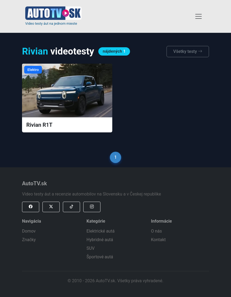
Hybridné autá (99, 239)
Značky (29, 239)
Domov (28, 231)
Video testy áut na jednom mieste (51, 23)
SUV (90, 248)
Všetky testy (187, 51)
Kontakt (158, 239)
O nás (156, 231)
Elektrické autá (100, 231)
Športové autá (99, 256)
